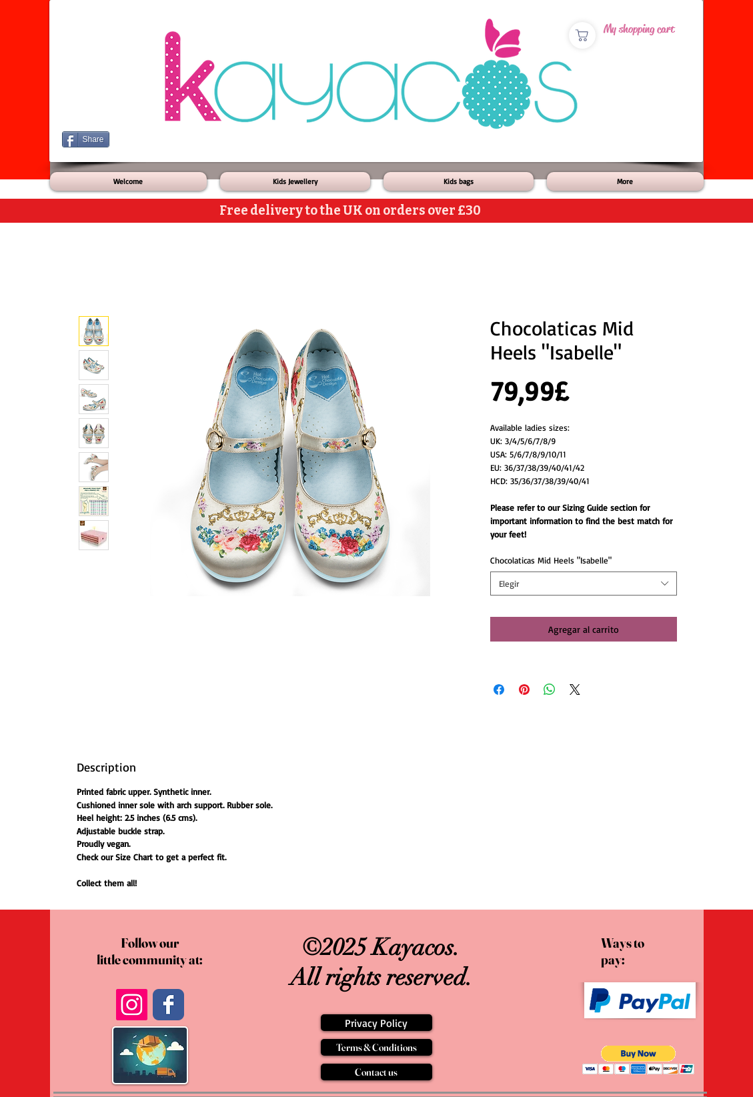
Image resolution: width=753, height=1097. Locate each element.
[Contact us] (376, 1072)
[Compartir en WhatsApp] (550, 690)
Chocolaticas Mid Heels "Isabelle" (551, 560)
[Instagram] (131, 1004)
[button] (639, 1060)
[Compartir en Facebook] (499, 690)
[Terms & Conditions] (376, 1047)
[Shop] (582, 35)
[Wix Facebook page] (168, 1004)
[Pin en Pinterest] (524, 690)
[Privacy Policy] (376, 1022)
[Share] (85, 139)
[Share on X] (575, 690)
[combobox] (583, 584)
